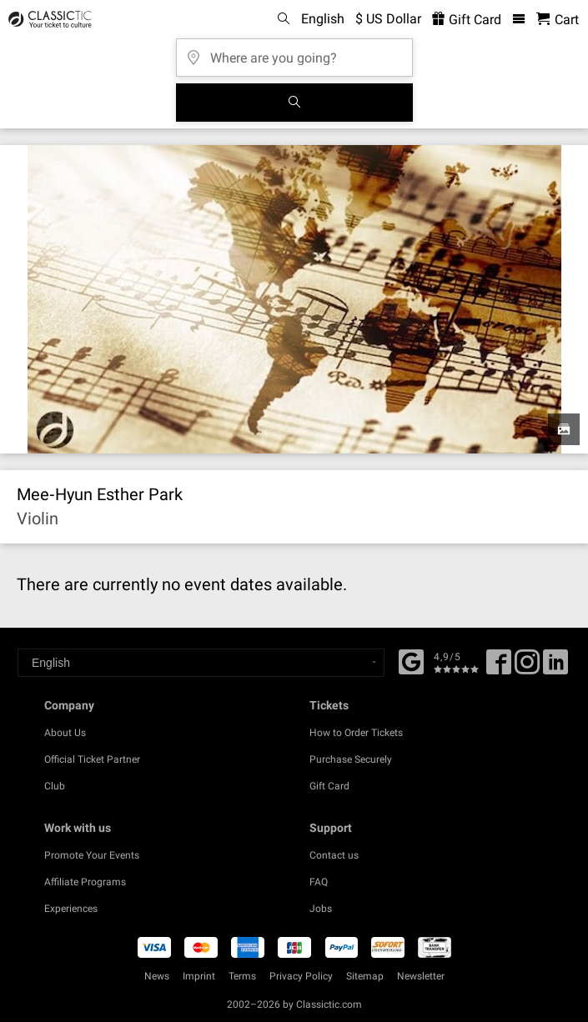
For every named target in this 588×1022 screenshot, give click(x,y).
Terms (242, 976)
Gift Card (329, 786)
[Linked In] (555, 668)
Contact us (334, 855)
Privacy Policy (301, 976)
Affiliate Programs (85, 882)
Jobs (320, 908)
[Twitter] (527, 668)
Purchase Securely (350, 759)
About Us (65, 733)
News (156, 976)
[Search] (294, 102)
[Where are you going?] (294, 52)
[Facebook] (411, 660)
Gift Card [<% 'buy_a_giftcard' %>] (466, 20)
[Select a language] (201, 663)
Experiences (71, 908)
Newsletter (421, 976)
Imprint (199, 976)
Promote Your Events (91, 855)
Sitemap (365, 976)
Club (54, 786)
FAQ (318, 882)
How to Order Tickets (356, 733)
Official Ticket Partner (92, 759)
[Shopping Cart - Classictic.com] (557, 20)
